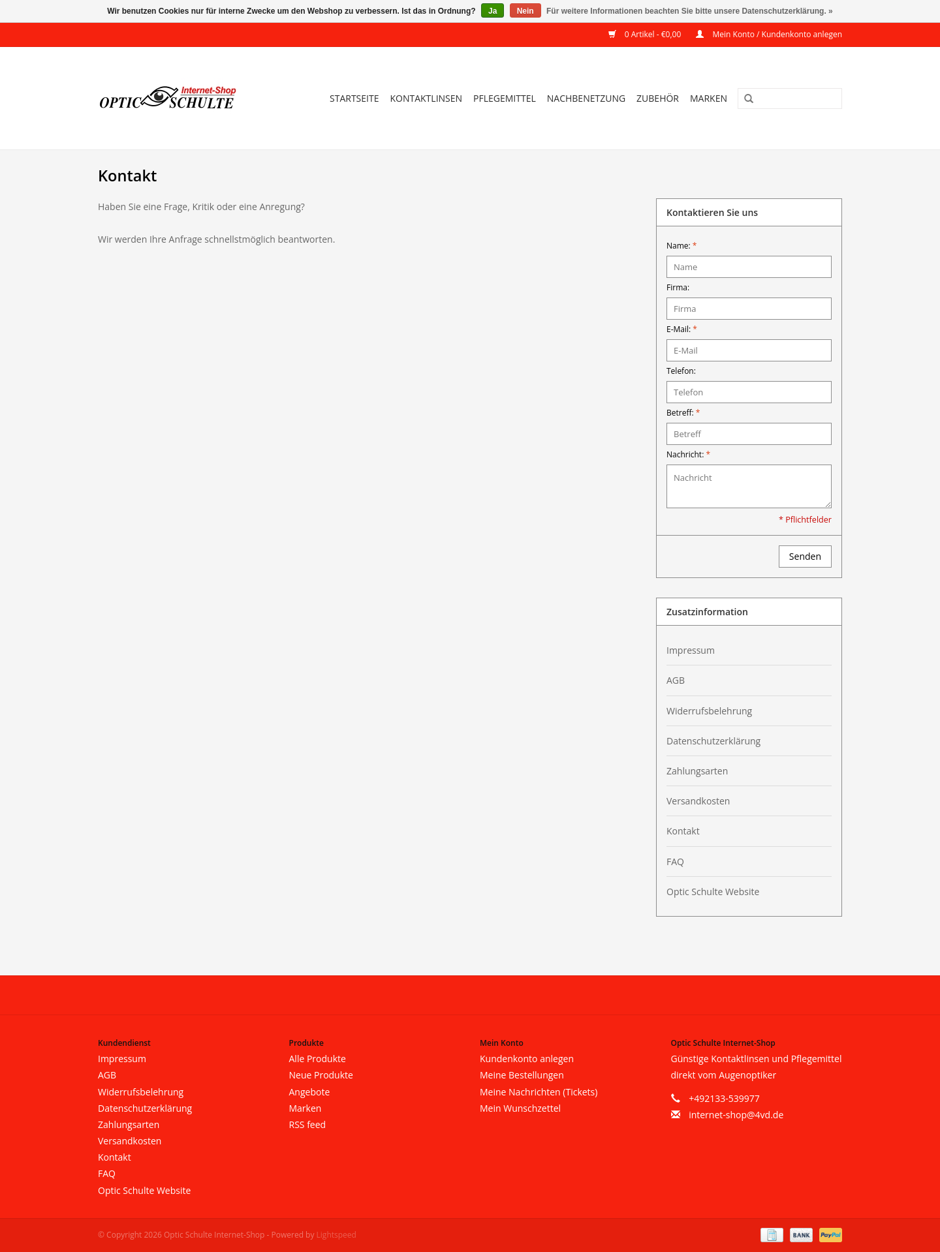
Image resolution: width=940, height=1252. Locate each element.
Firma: (677, 287)
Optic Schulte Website (712, 891)
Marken (708, 98)
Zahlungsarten (697, 771)
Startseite (354, 98)
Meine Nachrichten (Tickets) (538, 1092)
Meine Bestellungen (522, 1075)
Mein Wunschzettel (520, 1108)
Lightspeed (336, 1234)
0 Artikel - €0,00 (645, 34)
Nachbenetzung (586, 98)
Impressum (690, 650)
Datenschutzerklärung (713, 741)
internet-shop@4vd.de (736, 1114)
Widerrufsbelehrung (709, 711)
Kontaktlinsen (426, 98)
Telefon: (681, 370)
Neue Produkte (321, 1075)
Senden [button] (805, 556)
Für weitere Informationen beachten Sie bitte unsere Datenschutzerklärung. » (689, 11)
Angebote (309, 1092)
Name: (681, 245)
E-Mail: (681, 329)
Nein (525, 11)
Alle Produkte (317, 1058)
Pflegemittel (504, 98)
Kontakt (683, 831)
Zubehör (657, 98)
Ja (492, 11)
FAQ (675, 861)
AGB (675, 680)
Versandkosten (698, 801)
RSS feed (307, 1124)
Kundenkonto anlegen (527, 1058)
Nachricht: (688, 454)
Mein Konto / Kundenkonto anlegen (769, 34)
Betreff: (683, 412)
